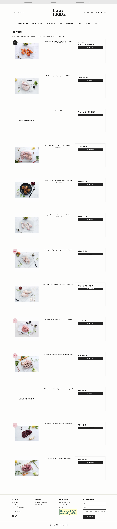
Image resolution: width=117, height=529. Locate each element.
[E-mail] (94, 507)
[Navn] (94, 503)
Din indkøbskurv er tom (91, 12)
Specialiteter (50, 23)
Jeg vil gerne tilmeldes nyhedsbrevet (95, 511)
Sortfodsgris (37, 23)
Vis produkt (90, 47)
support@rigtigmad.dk (20, 513)
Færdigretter (23, 23)
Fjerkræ (87, 23)
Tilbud (96, 23)
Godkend (88, 516)
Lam (79, 23)
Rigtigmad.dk (38, 504)
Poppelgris (70, 23)
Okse (61, 23)
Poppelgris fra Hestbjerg (41, 502)
